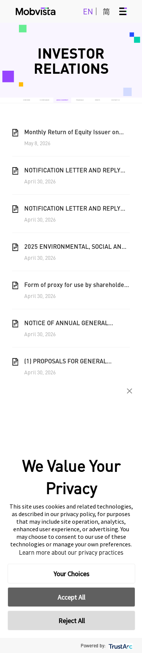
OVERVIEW (26, 100)
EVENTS (97, 100)
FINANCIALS (80, 100)
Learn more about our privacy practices (71, 552)
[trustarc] (120, 645)
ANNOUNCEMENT (62, 100)
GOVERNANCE (44, 100)
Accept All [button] (71, 597)
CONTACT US (115, 100)
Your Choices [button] (71, 573)
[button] (129, 391)
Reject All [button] (71, 620)
